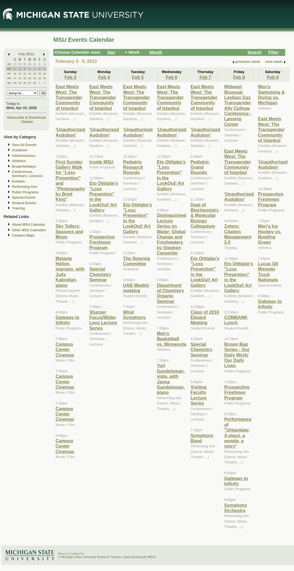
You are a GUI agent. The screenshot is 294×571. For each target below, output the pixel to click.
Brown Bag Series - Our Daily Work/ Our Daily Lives (237, 355)
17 (14, 78)
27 (14, 64)
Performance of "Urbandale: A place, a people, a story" (238, 432)
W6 (9, 68)
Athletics (19, 161)
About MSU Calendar (28, 225)
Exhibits (18, 181)
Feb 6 (171, 77)
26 (24, 82)
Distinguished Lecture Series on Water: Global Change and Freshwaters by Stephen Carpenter (171, 234)
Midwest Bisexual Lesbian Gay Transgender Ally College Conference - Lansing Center (238, 105)
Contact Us (76, 553)
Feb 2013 (26, 54)
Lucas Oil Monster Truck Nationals (268, 271)
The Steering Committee (136, 261)
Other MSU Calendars (29, 230)
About (62, 553)
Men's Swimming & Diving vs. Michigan (271, 94)
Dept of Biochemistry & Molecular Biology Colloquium (204, 215)
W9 (9, 82)
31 (34, 64)
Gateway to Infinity (67, 320)
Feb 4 (104, 77)
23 (44, 78)
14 (34, 73)
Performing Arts (24, 187)
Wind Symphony (134, 315)
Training (18, 208)
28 (19, 64)
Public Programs (25, 192)
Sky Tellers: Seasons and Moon (69, 231)
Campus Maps (23, 235)
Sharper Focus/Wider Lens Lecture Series (103, 320)
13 (29, 73)
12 (24, 73)
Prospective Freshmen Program (102, 242)
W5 (9, 64)
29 (24, 64)
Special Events (23, 197)
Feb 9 (273, 77)
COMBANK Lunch (236, 320)
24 (14, 82)
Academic (20, 150)
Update (27, 122)
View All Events (24, 145)
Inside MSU (101, 161)
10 (14, 73)
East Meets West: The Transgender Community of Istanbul (69, 97)
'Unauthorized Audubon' (70, 132)
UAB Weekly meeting (136, 288)
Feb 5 (138, 77)
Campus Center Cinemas (65, 349)
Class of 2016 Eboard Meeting (204, 317)
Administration (23, 156)
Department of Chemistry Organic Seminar (170, 293)
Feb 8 (239, 77)
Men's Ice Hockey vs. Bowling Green (269, 234)
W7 (9, 73)
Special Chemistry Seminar (100, 274)
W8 (9, 78)
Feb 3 (70, 77)
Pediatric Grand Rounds (199, 167)
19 (24, 78)
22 (39, 78)
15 (39, 73)
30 (29, 64)
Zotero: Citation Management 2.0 (238, 234)
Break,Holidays (24, 166)
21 (34, 78)
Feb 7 (205, 77)
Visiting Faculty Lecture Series (198, 395)
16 (44, 73)
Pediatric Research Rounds (133, 167)
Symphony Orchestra (235, 508)
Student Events (24, 203)
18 (19, 78)
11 (19, 73)
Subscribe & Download (26, 117)
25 (19, 82)
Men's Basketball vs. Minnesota (171, 339)
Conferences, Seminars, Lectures (27, 174)
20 (29, 78)
